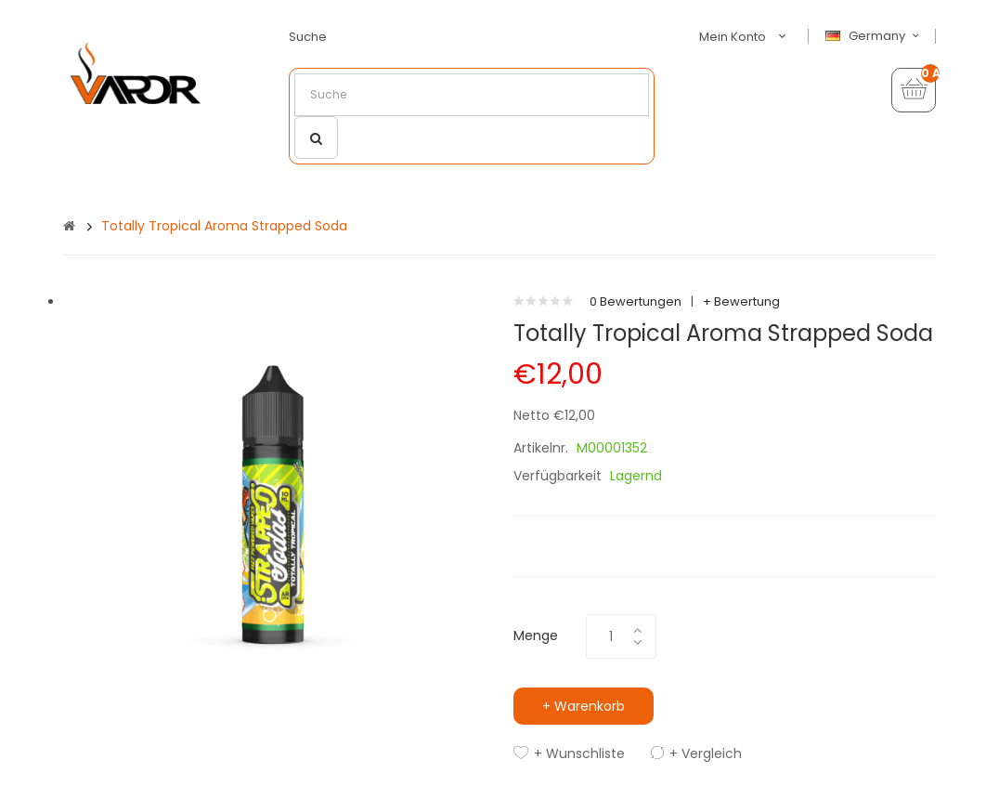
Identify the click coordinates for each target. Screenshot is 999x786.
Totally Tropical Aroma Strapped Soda (224, 225)
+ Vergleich (705, 753)
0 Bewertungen (635, 301)
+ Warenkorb (583, 706)
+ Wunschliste (579, 753)
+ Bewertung (741, 301)
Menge (535, 635)
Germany (874, 36)
